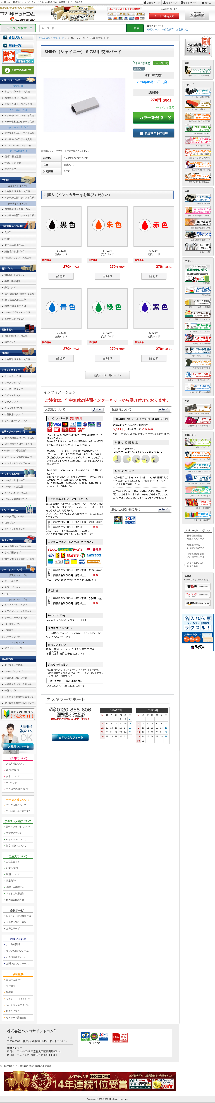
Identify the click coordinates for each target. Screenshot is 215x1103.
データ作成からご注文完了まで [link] (18, 811)
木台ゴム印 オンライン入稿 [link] (18, 104)
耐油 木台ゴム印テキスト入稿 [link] (19, 438)
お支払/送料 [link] (12, 868)
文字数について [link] (14, 833)
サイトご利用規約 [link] (15, 893)
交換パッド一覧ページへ (107, 375)
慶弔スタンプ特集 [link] (13, 665)
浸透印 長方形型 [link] (12, 156)
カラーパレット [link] (12, 587)
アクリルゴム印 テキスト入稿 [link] (19, 133)
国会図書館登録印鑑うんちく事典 (195, 537)
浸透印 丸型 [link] (10, 169)
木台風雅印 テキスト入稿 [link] (17, 359)
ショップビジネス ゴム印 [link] (17, 312)
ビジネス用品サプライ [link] (15, 499)
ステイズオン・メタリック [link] (17, 611)
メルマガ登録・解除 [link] (16, 922)
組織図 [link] (9, 992)
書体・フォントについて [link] (18, 826)
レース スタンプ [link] (12, 382)
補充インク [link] (10, 342)
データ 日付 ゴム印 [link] (13, 516)
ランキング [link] (11, 782)
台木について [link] (13, 776)
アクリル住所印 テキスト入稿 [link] (19, 197)
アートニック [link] (11, 581)
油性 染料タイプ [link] (19, 559)
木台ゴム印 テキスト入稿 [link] (17, 91)
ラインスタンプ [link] (12, 395)
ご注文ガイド (153, 3)
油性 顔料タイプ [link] (18, 546)
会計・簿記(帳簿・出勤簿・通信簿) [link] (19, 294)
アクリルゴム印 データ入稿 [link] (18, 139)
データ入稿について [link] (16, 805)
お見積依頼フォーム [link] (16, 957)
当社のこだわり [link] (14, 979)
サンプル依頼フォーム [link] (17, 950)
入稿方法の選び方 (18, 70)
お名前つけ (182, 29)
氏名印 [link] (7, 232)
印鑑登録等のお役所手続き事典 (195, 546)
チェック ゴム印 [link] (12, 376)
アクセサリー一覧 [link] (13, 648)
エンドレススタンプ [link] (14, 529)
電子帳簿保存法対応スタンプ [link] (19, 703)
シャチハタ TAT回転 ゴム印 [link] (18, 456)
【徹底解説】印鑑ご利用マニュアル (195, 555)
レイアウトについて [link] (16, 839)
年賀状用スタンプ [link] (13, 414)
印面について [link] (13, 770)
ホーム (208, 3)
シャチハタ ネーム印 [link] (14, 480)
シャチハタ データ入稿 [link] (15, 493)
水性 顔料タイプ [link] (12, 552)
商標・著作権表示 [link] (15, 887)
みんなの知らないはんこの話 (195, 564)
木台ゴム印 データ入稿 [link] (15, 98)
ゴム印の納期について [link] (17, 789)
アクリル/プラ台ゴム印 (18, 127)
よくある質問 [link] (13, 944)
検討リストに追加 (154, 133)
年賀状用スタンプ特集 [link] (15, 677)
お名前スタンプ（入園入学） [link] (19, 257)
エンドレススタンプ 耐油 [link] (17, 463)
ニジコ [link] (7, 593)
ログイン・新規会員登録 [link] (18, 915)
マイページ (171, 3)
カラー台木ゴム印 (18, 110)
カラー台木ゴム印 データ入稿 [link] (19, 121)
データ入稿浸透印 (18, 151)
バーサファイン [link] (12, 624)
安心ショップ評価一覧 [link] (17, 1005)
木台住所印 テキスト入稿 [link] (17, 191)
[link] (18, 47)
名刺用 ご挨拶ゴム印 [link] (14, 318)
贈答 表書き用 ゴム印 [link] (15, 306)
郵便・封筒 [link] (10, 287)
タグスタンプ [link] (11, 401)
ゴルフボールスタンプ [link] (15, 420)
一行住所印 (168, 29)
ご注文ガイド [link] (13, 861)
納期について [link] (13, 874)
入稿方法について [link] (15, 763)
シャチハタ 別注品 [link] (13, 486)
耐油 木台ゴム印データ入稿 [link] (18, 444)
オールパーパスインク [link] (15, 617)
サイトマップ (189, 3)
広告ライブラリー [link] (15, 1011)
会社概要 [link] (10, 985)
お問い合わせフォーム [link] (17, 963)
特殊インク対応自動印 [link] (15, 450)
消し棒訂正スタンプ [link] (14, 275)
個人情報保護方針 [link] (15, 899)
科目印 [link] (7, 238)
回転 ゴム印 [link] (10, 522)
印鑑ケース (153, 29)
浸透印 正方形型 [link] (12, 163)
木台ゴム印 (18, 86)
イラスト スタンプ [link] (13, 389)
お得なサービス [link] (14, 928)
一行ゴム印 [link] (10, 690)
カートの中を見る (164, 16)
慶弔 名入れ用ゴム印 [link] (14, 245)
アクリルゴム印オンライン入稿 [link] (17, 145)
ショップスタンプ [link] (13, 408)
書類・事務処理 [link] (12, 281)
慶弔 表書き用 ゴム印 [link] (15, 299)
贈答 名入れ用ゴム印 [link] (14, 251)
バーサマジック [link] (12, 636)
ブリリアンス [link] (11, 630)
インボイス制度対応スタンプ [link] (19, 697)
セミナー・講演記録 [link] (16, 1017)
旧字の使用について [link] (16, 845)
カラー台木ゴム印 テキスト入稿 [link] (19, 115)
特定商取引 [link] (11, 880)
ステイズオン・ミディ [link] (15, 605)
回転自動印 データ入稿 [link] (15, 336)
